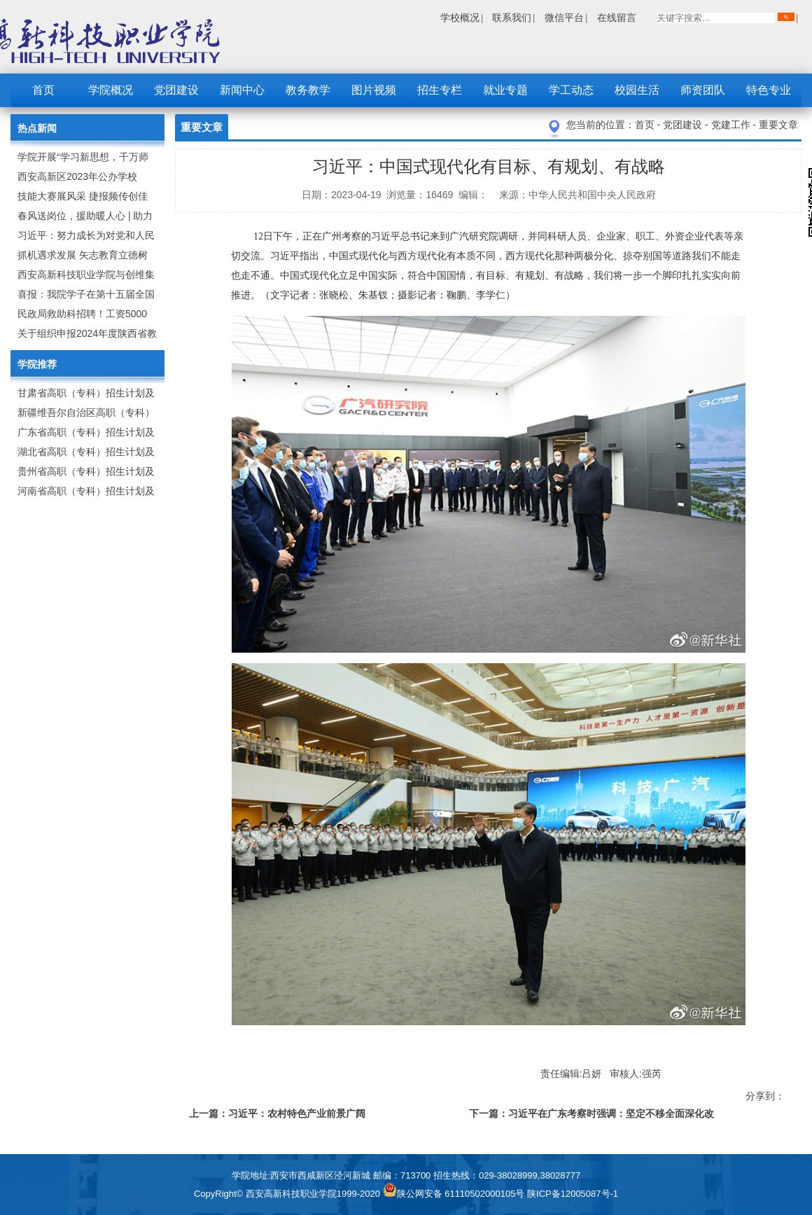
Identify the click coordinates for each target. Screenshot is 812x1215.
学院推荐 (37, 364)
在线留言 (616, 17)
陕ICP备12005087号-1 (572, 1193)
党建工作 (732, 124)
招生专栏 (439, 90)
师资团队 (702, 90)
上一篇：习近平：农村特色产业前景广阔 (277, 1113)
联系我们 (511, 17)
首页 (43, 90)
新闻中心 (242, 90)
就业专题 (505, 90)
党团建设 (176, 90)
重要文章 (778, 124)
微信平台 (564, 17)
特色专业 (768, 90)
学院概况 (110, 90)
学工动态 (571, 90)
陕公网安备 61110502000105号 (455, 1193)
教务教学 (308, 90)
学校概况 (459, 17)
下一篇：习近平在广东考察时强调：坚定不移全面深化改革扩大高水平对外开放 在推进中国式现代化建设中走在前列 (593, 1116)
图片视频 (373, 90)
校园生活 (637, 90)
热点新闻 (37, 128)
